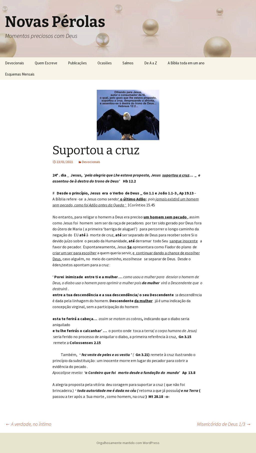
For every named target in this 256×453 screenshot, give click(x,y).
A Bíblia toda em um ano (186, 63)
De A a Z (150, 63)
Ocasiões (105, 63)
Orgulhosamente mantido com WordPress (128, 443)
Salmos (128, 63)
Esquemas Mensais (19, 74)
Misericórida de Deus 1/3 (224, 424)
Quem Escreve (46, 63)
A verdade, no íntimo (28, 424)
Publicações (77, 63)
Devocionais (14, 63)
